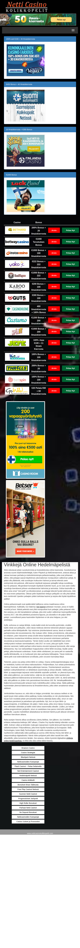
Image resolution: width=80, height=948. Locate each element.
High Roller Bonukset (28, 803)
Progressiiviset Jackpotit (28, 798)
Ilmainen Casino (28, 748)
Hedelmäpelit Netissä (28, 776)
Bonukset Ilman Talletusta (28, 785)
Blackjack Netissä (28, 757)
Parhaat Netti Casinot (28, 808)
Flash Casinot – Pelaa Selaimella (28, 766)
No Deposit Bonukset (28, 812)
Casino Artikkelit (28, 780)
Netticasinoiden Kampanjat (28, 762)
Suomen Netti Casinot (28, 794)
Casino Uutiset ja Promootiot (28, 821)
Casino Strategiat (28, 753)
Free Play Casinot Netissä (28, 789)
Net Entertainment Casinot (28, 771)
